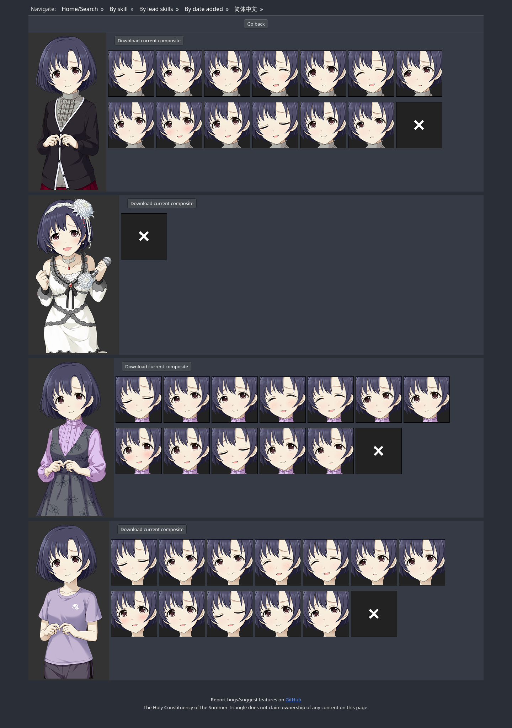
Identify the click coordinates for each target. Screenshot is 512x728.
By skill (119, 9)
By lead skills (156, 9)
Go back (256, 24)
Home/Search (80, 9)
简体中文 (245, 9)
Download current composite (149, 40)
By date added (204, 9)
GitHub (293, 699)
